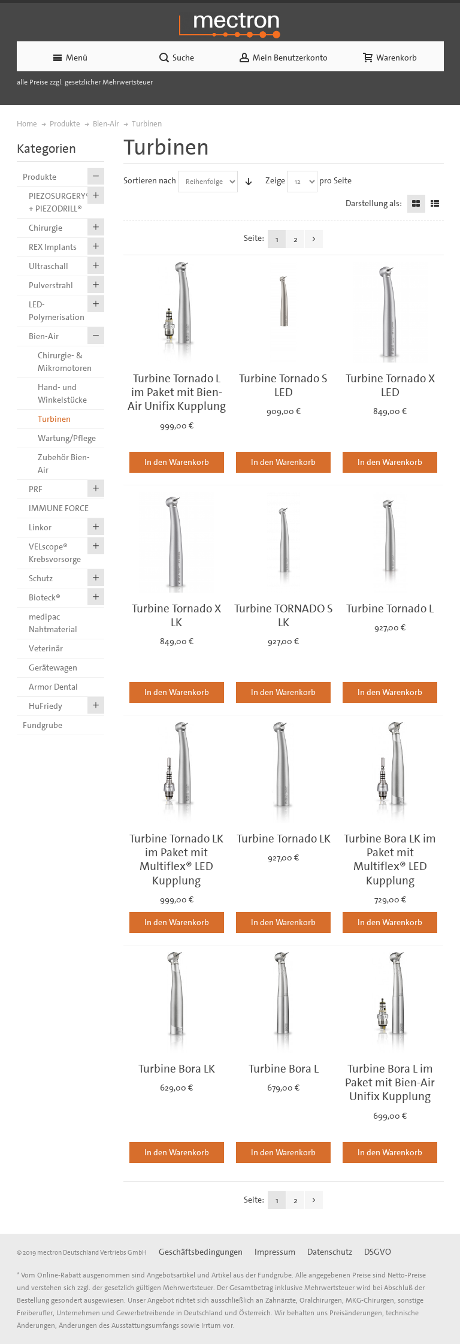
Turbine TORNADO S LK (283, 615)
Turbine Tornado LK (284, 838)
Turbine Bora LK (176, 1068)
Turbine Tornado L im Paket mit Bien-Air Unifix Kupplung (177, 392)
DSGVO (377, 1251)
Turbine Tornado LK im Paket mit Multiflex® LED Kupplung (176, 859)
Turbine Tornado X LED (390, 385)
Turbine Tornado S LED (283, 385)
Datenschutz (329, 1251)
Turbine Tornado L (390, 608)
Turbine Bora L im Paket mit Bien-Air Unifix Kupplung (390, 1082)
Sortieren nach (149, 180)
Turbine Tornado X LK (176, 615)
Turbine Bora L (284, 1068)
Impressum (275, 1251)
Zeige (275, 180)
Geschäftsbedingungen (201, 1251)
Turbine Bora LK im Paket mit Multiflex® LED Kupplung (390, 859)
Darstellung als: (374, 203)
